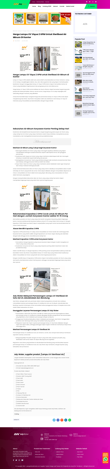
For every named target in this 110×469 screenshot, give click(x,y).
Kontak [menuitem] (62, 6)
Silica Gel (37, 452)
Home (33, 2)
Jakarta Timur (60, 452)
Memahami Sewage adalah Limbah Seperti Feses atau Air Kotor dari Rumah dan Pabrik (89, 104)
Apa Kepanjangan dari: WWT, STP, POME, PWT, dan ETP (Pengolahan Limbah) (89, 58)
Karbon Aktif (80, 454)
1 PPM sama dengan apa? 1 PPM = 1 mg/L (88, 50)
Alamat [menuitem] (55, 6)
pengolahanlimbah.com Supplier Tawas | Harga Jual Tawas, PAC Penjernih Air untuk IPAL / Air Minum (54, 466)
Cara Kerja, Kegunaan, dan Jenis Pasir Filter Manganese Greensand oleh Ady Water (89, 96)
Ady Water (17, 40)
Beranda (15, 31)
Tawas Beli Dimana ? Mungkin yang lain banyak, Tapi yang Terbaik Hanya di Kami (89, 66)
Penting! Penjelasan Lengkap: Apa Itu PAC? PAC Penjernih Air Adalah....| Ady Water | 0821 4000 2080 (89, 111)
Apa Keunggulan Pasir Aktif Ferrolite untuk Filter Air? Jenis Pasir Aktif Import (89, 73)
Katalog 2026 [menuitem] (47, 6)
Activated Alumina (40, 457)
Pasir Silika (79, 457)
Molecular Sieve (39, 454)
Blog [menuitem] (39, 6)
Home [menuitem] (34, 6)
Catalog (16, 414)
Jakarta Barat (59, 454)
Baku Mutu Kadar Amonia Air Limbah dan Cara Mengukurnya (88, 81)
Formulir (47, 2)
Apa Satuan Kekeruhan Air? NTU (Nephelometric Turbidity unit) (88, 88)
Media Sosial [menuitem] (70, 6)
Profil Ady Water (40, 2)
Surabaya (58, 457)
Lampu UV (20, 31)
